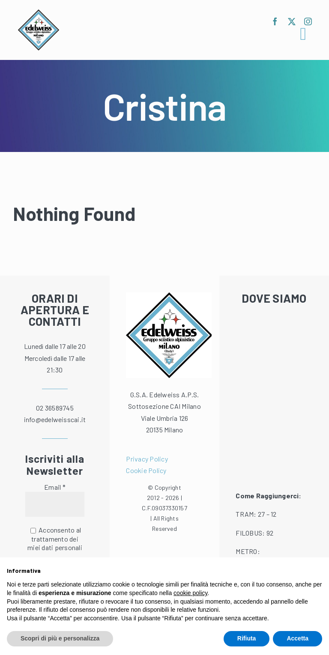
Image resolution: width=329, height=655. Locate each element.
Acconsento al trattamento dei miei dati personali (54, 538)
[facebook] (275, 21)
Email (55, 487)
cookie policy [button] (190, 593)
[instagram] (308, 21)
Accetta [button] (297, 638)
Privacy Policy (146, 459)
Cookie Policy (146, 470)
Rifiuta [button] (246, 638)
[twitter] (292, 21)
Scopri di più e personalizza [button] (60, 638)
